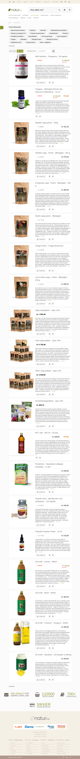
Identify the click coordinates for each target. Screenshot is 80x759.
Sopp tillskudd (32, 36)
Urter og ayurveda (47, 36)
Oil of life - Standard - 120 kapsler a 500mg (53, 655)
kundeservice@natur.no (40, 732)
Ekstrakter (24, 39)
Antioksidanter (53, 33)
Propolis (13, 39)
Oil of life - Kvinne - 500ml (46, 562)
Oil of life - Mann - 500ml (45, 593)
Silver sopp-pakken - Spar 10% (48, 371)
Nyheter (25, 1)
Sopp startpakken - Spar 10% (47, 310)
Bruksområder (44, 745)
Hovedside (12, 742)
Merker (11, 748)
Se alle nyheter (13, 750)
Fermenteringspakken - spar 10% (49, 401)
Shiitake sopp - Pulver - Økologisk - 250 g (52, 153)
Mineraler (43, 30)
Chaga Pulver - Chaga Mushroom (49, 246)
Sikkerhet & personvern (61, 753)
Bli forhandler (55, 1)
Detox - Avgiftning (45, 42)
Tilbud (31, 1)
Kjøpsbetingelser (60, 750)
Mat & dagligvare (29, 742)
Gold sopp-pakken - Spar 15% (48, 340)
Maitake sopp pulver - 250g (46, 123)
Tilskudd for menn (16, 42)
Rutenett (12, 51)
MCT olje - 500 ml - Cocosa (46, 433)
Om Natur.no (12, 745)
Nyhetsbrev (38, 1)
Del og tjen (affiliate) (46, 750)
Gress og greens (62, 36)
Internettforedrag (45, 748)
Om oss (19, 1)
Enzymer (65, 33)
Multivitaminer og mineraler (58, 30)
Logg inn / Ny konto (61, 742)
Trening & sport (30, 42)
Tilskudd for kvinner (52, 39)
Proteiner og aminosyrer (37, 33)
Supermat (28, 745)
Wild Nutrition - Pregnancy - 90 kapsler (51, 56)
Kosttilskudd (28, 748)
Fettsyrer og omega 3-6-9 (18, 33)
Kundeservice (59, 748)
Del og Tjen (46, 1)
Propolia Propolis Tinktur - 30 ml (48, 531)
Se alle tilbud (12, 753)
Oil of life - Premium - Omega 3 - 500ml (51, 623)
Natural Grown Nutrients (18, 30)
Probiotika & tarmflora (17, 36)
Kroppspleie (28, 750)
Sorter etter (31, 51)
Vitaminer (32, 30)
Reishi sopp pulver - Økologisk (48, 216)
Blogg (43, 742)
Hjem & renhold (29, 753)
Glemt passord (60, 745)
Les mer (38, 79)
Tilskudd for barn (36, 39)
